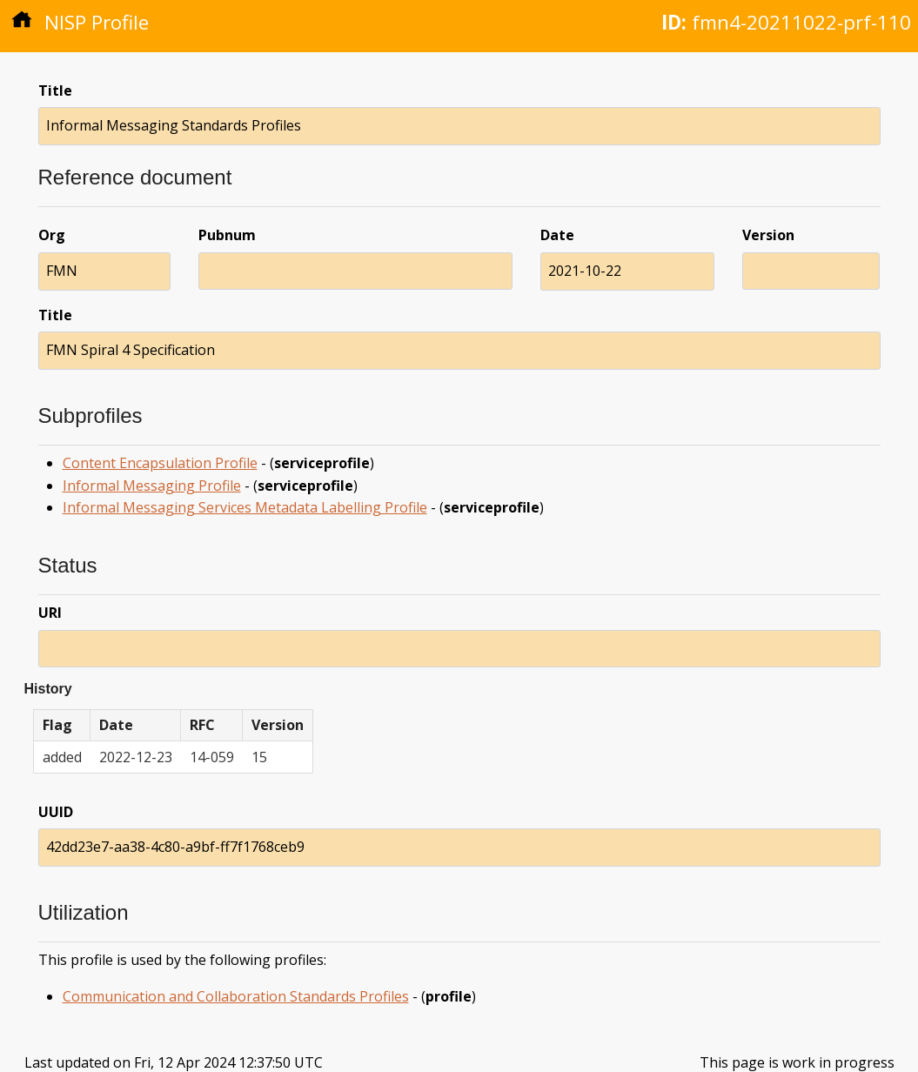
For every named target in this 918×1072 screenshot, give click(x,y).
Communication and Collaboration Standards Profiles (236, 996)
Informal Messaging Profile (152, 485)
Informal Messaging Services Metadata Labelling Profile (245, 507)
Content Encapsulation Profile (160, 462)
